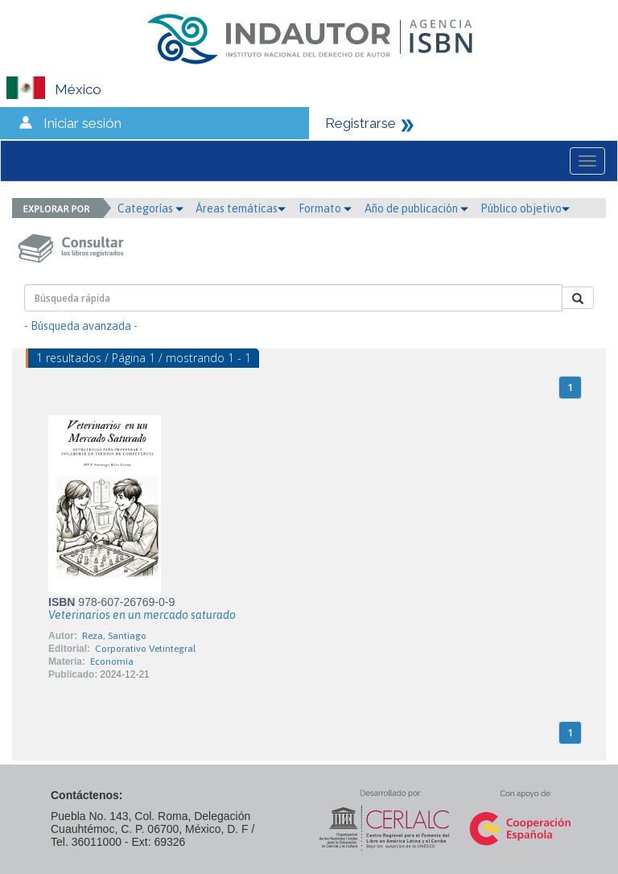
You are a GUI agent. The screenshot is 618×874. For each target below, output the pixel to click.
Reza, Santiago (114, 635)
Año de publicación (416, 208)
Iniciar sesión (82, 123)
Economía (112, 661)
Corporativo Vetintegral (145, 648)
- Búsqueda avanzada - (81, 326)
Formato (325, 208)
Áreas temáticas (241, 208)
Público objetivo (525, 208)
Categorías (150, 208)
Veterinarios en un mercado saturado (142, 614)
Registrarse (360, 123)
